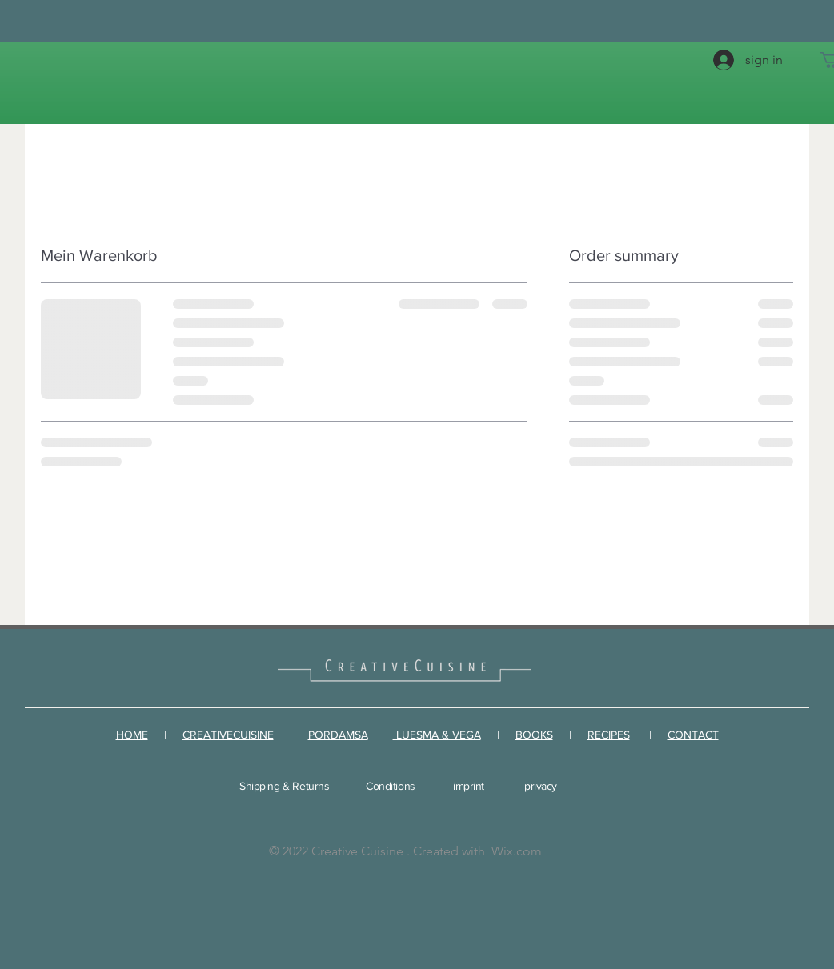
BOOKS (534, 734)
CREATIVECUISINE (228, 734)
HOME (132, 734)
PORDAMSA (338, 734)
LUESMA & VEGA (437, 734)
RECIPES (608, 734)
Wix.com (516, 851)
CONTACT (693, 734)
